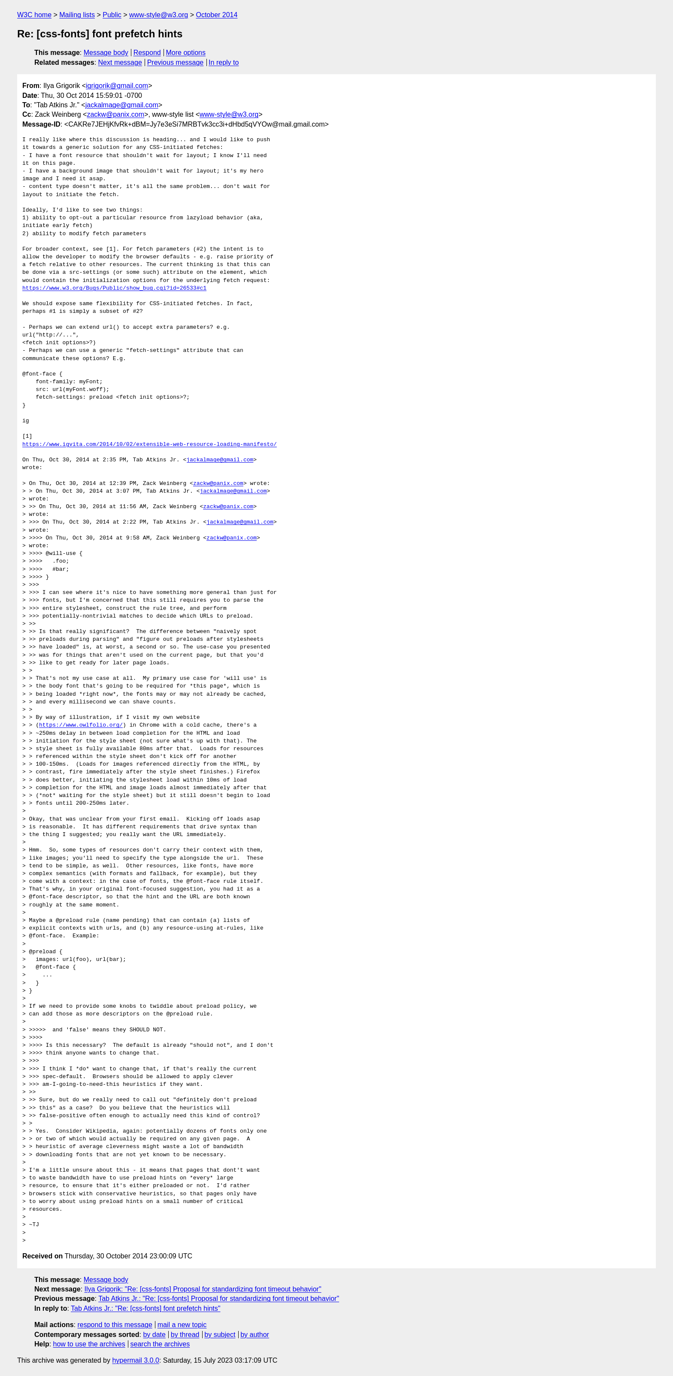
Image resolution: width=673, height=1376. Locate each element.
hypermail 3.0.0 (135, 1360)
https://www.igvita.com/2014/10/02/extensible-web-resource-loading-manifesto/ (149, 445)
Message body (106, 52)
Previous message (175, 62)
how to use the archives (89, 1344)
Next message (120, 62)
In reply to (224, 62)
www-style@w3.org (158, 14)
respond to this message (114, 1324)
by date (154, 1334)
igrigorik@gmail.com (117, 85)
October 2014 (216, 14)
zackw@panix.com (115, 114)
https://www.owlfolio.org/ (81, 725)
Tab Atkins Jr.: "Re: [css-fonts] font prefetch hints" (145, 1308)
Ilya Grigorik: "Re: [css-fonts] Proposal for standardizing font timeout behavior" (203, 1289)
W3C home (34, 14)
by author (254, 1334)
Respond (147, 52)
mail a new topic (182, 1324)
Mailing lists (77, 14)
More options (186, 52)
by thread (185, 1334)
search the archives (160, 1344)
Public (112, 14)
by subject (219, 1334)
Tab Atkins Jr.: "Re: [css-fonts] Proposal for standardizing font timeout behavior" (218, 1298)
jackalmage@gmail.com (121, 105)
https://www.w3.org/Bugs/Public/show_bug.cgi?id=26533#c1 (114, 288)
